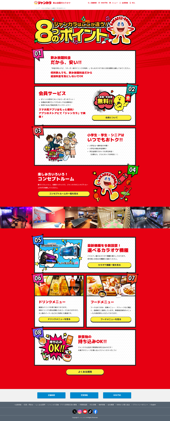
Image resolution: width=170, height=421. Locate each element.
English (153, 405)
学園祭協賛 (83, 405)
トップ (38, 8)
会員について (111, 117)
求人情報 (92, 405)
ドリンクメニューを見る (59, 319)
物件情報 (101, 405)
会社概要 (110, 405)
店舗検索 (92, 3)
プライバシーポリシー (140, 405)
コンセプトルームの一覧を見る (63, 193)
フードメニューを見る (111, 319)
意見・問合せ (28, 405)
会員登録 (123, 3)
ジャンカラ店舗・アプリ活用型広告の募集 (62, 405)
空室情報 (84, 395)
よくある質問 (85, 371)
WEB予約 (103, 3)
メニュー (113, 3)
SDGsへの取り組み (123, 405)
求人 (132, 3)
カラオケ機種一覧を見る (109, 265)
